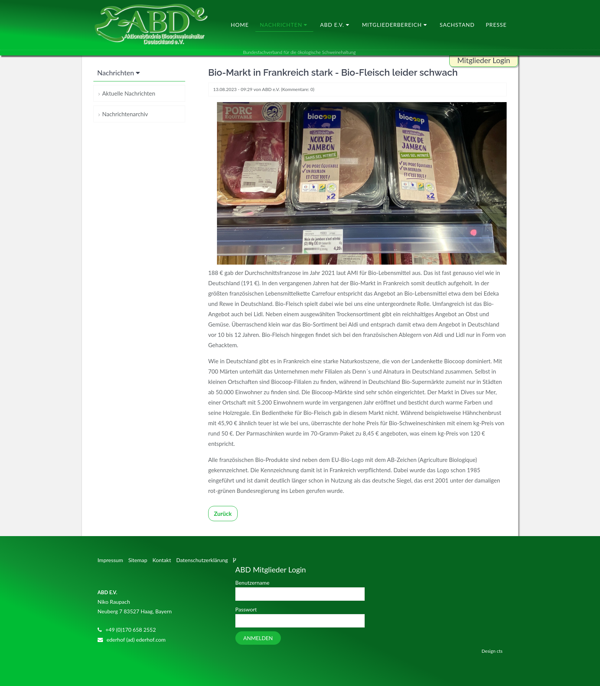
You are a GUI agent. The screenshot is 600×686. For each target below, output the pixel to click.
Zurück (223, 513)
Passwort (246, 609)
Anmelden (258, 638)
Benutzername (252, 582)
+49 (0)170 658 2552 (130, 629)
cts (499, 651)
